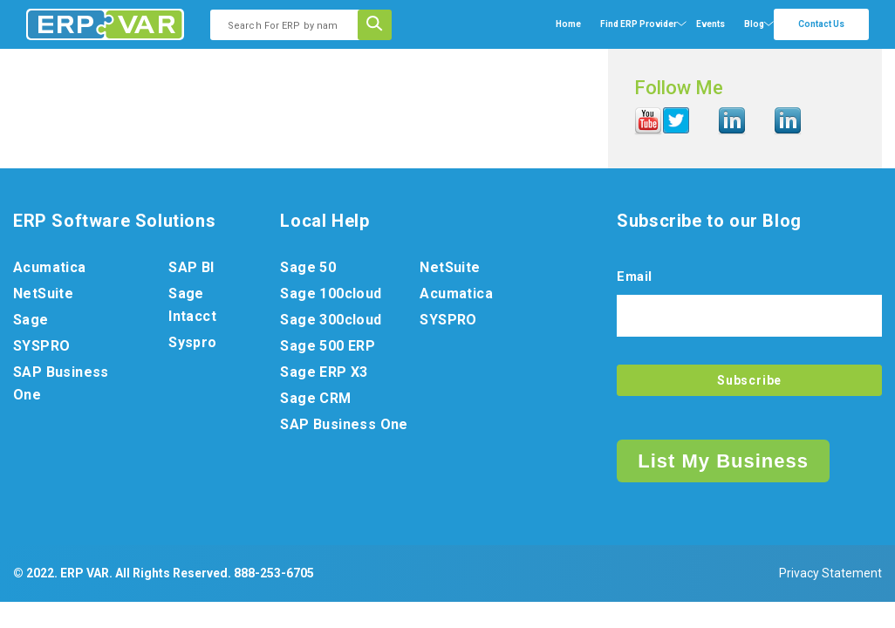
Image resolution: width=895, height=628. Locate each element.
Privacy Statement (830, 573)
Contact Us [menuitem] (821, 24)
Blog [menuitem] (754, 24)
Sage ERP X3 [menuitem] (323, 372)
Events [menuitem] (710, 24)
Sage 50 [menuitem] (308, 267)
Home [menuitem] (568, 24)
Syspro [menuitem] (192, 342)
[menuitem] (639, 24)
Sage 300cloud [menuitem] (330, 319)
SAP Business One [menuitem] (61, 383)
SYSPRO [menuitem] (41, 346)
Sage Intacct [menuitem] (192, 304)
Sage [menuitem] (31, 319)
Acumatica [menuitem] (49, 267)
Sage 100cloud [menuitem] (330, 293)
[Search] (380, 25)
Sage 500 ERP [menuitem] (327, 346)
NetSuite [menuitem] (43, 293)
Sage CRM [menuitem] (315, 398)
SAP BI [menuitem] (191, 267)
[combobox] (289, 25)
